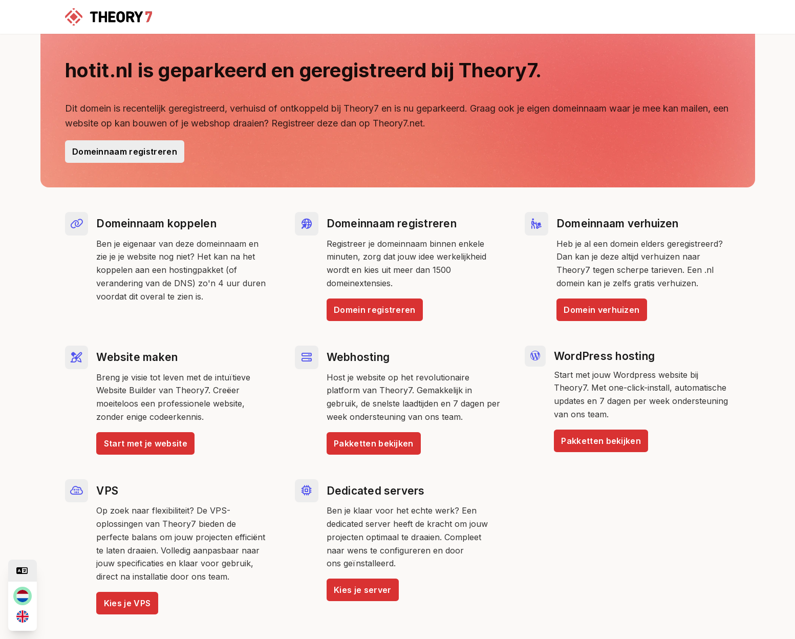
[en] (22, 616)
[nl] (22, 596)
